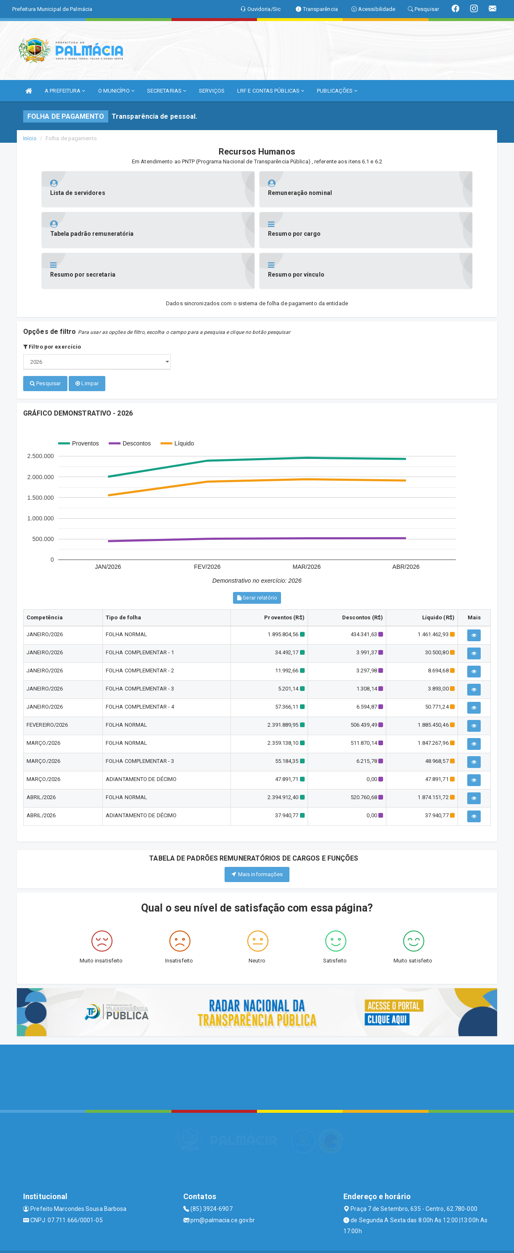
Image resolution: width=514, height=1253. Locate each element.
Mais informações (257, 832)
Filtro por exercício (52, 306)
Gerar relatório (257, 556)
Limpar (87, 342)
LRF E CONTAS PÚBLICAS (270, 91)
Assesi (227, 1242)
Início (30, 138)
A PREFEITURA (65, 91)
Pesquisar (45, 342)
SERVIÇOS (212, 91)
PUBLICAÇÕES (337, 91)
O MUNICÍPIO (116, 91)
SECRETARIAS (166, 91)
